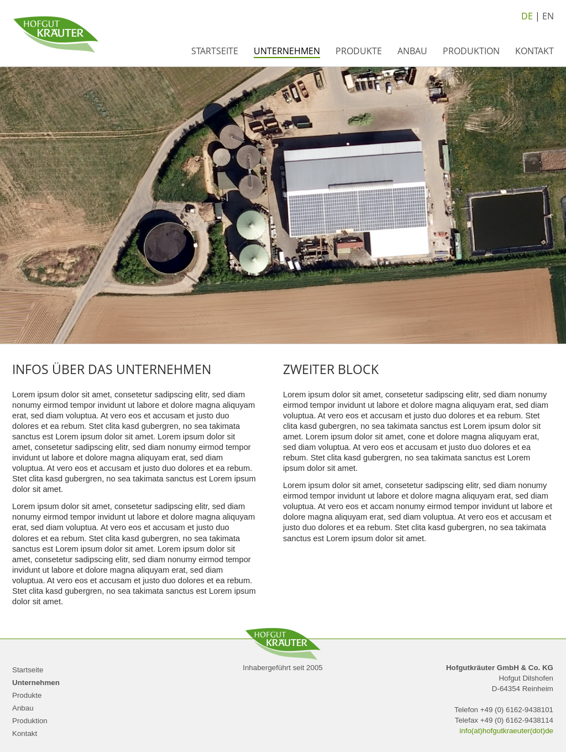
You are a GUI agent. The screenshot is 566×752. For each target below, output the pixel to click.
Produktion (471, 51)
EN (548, 16)
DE (527, 16)
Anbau (412, 51)
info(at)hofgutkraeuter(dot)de (506, 731)
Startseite (214, 51)
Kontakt (534, 51)
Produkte (359, 51)
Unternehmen (287, 51)
